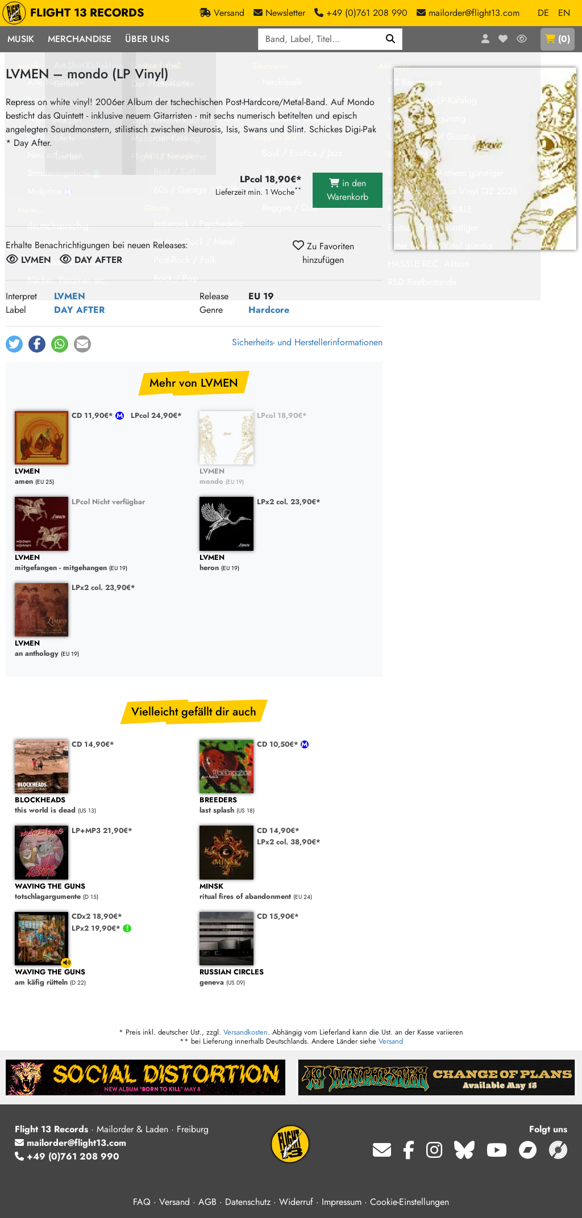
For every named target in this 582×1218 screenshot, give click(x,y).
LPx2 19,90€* (97, 928)
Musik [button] (20, 38)
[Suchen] (390, 39)
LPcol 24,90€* (156, 415)
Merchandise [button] (79, 38)
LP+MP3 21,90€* (102, 830)
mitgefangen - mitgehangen (101, 563)
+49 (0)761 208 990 (67, 1156)
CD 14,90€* (93, 744)
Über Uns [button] (147, 38)
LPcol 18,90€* (282, 415)
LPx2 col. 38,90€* (289, 841)
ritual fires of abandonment (286, 892)
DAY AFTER (79, 309)
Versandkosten (245, 1032)
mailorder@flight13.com (70, 1142)
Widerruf (296, 1201)
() (557, 38)
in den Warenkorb (347, 190)
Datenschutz (248, 1201)
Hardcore (268, 309)
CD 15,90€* (278, 916)
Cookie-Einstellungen (409, 1201)
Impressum (341, 1201)
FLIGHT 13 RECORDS (75, 13)
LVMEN (69, 296)
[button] (14, 344)
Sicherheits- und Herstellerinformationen (307, 342)
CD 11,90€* (93, 415)
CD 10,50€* (279, 744)
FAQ (142, 1201)
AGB (207, 1201)
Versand (391, 1041)
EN (564, 12)
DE (543, 12)
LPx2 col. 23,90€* (289, 501)
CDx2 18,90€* (97, 916)
